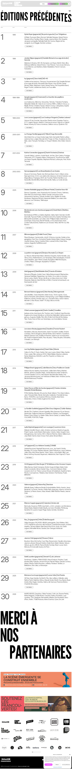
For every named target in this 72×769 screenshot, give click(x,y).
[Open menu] (69, 4)
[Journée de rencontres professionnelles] (36, 680)
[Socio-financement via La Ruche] (36, 704)
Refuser (57, 764)
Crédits (28, 766)
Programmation (53, 3)
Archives (63, 3)
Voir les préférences (66, 764)
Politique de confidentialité (22, 766)
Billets (43, 3)
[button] (69, 754)
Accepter (48, 764)
